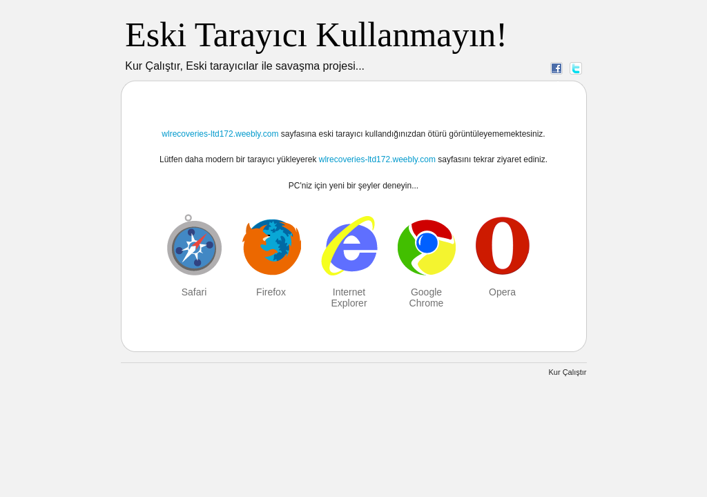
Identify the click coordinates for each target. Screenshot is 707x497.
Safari (194, 292)
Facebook (556, 68)
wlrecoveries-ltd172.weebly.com (220, 134)
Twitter (576, 68)
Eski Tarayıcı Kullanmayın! (316, 34)
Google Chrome (426, 297)
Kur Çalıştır (567, 372)
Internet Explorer (349, 297)
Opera (502, 292)
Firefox (271, 292)
